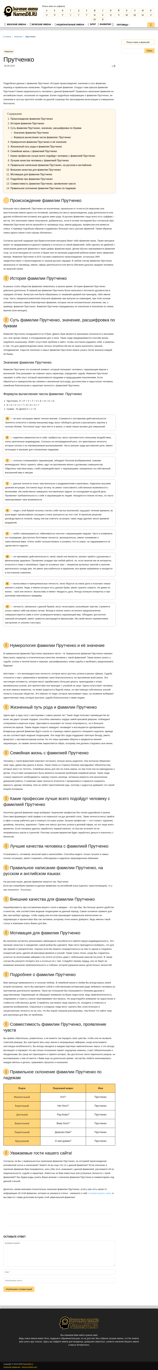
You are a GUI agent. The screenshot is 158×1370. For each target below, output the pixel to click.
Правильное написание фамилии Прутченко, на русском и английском (50, 165)
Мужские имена (41, 24)
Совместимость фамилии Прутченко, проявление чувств (43, 183)
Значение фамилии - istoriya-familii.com (20, 1367)
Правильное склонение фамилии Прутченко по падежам (43, 188)
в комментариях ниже (99, 1193)
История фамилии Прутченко (27, 123)
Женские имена (16, 24)
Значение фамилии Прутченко (31, 132)
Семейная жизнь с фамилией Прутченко (33, 151)
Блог (92, 24)
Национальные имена (70, 24)
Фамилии (104, 24)
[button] (151, 25)
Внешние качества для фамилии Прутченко (35, 169)
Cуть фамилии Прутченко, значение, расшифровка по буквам (45, 128)
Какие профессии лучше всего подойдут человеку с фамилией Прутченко (52, 156)
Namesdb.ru (28, 1364)
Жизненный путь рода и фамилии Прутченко (36, 146)
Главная (7, 36)
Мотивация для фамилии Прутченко (31, 174)
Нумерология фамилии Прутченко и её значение (38, 142)
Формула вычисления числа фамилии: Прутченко (42, 137)
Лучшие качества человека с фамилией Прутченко (39, 160)
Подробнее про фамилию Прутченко (31, 179)
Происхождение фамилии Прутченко (31, 118)
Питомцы (121, 25)
